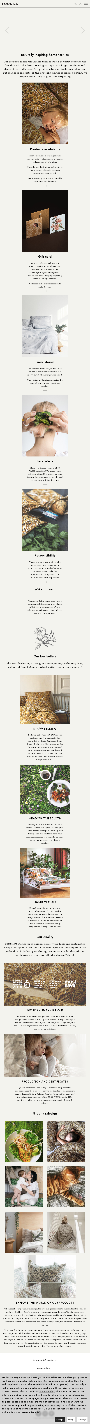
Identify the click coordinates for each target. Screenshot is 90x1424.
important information (45, 1360)
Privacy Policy (47, 1391)
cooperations (45, 1368)
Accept (59, 1419)
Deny (70, 1419)
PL (75, 3)
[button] (7, 30)
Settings (82, 1419)
